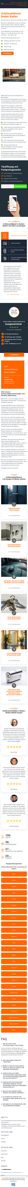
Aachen (14, 1005)
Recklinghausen (14, 992)
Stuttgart (14, 905)
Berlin (14, 874)
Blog (2, 1157)
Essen (14, 924)
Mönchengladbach (14, 1017)
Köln (14, 892)
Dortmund (14, 917)
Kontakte (3, 1141)
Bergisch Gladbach (14, 1023)
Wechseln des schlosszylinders (14, 694)
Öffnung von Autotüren (14, 581)
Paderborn (14, 980)
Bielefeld (14, 986)
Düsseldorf (14, 911)
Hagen (14, 949)
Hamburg (14, 880)
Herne (14, 961)
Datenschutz (4, 1154)
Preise (2, 1138)
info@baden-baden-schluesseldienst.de (9, 382)
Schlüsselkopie (14, 617)
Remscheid (14, 1011)
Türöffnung (14, 510)
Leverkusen (14, 967)
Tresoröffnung (14, 545)
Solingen (14, 974)
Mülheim (14, 955)
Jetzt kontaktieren (13, 294)
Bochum (14, 930)
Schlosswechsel (14, 653)
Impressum (4, 1150)
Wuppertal (14, 936)
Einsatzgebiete (5, 1135)
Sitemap (3, 1160)
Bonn (14, 942)
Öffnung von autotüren (14, 582)
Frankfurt (14, 899)
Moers (14, 1030)
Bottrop (14, 998)
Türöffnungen (14, 508)
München (14, 886)
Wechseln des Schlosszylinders (14, 690)
